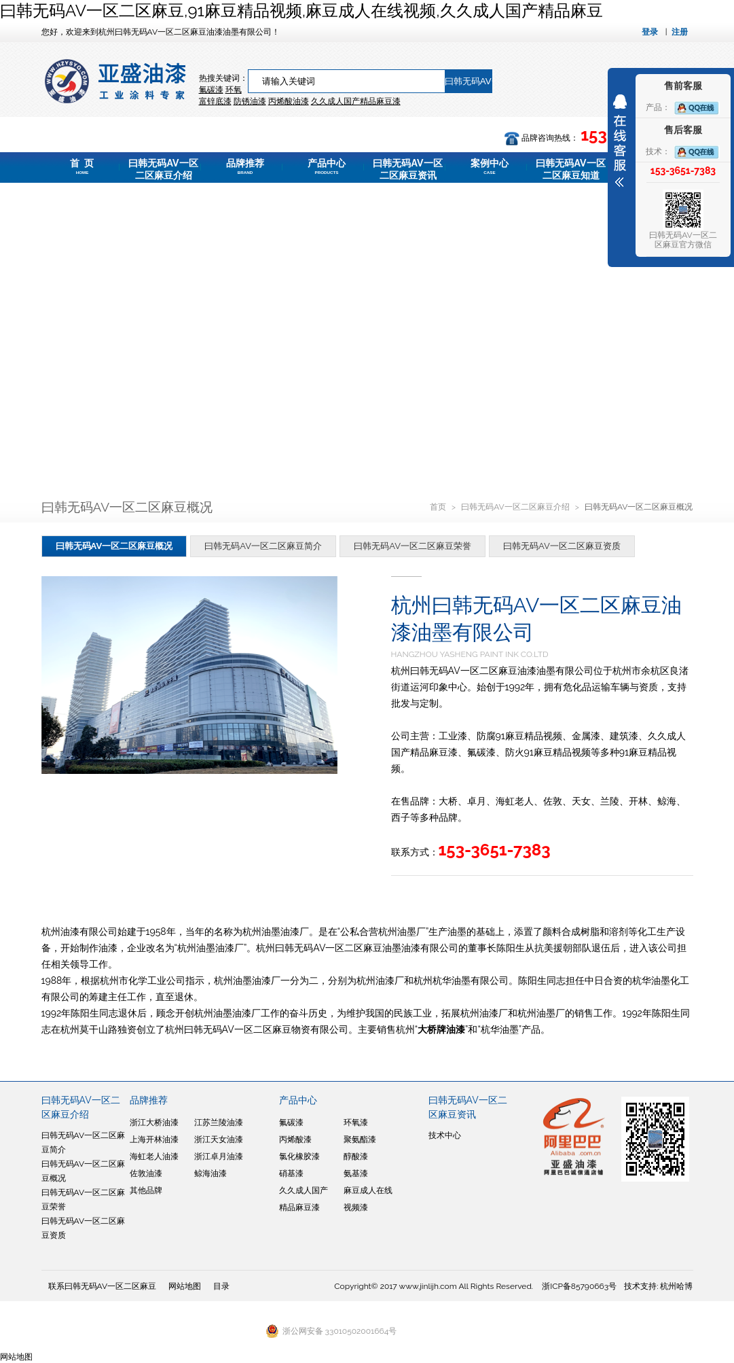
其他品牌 (146, 1190)
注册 (680, 32)
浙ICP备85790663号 (579, 1286)
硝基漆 (291, 1173)
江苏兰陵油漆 (218, 1122)
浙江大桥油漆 (154, 1122)
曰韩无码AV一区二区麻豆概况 (114, 546)
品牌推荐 (245, 166)
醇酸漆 (356, 1156)
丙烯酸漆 (295, 1139)
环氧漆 (356, 1122)
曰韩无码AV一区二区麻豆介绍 (163, 170)
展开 (620, 141)
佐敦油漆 (146, 1173)
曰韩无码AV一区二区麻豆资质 (562, 546)
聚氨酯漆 (360, 1139)
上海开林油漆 (154, 1139)
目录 (221, 1286)
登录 (650, 32)
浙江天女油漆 (218, 1139)
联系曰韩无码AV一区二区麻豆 (102, 1286)
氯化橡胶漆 (299, 1156)
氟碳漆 (211, 89)
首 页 (82, 166)
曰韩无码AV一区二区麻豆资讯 (407, 170)
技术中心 (444, 1135)
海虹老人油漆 (154, 1156)
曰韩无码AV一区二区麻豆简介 (263, 546)
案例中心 (489, 166)
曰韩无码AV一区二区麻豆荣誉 (412, 546)
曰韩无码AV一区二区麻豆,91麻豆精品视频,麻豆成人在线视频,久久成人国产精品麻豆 (301, 10)
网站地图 (184, 1286)
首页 (439, 507)
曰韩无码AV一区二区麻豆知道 (570, 170)
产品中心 (326, 166)
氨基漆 (356, 1173)
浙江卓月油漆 (218, 1156)
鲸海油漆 (210, 1173)
